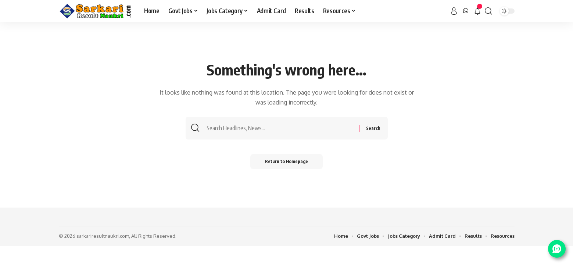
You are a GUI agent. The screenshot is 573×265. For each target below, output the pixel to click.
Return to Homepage (286, 161)
